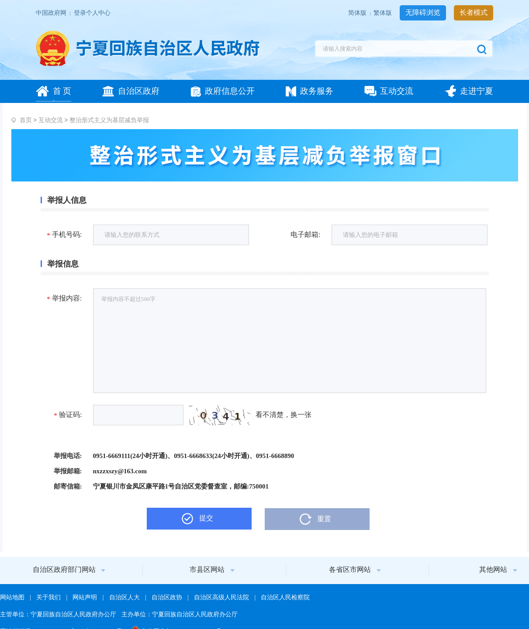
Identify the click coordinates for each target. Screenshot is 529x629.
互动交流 (50, 120)
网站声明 (86, 597)
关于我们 (49, 597)
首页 (26, 120)
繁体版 (383, 13)
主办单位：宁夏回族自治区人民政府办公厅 (179, 614)
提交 (206, 518)
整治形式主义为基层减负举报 (109, 120)
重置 (324, 519)
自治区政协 (168, 597)
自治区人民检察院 (285, 597)
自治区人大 (125, 597)
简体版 (358, 13)
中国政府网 (52, 13)
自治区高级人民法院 (222, 597)
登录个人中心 (92, 13)
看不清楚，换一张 (283, 414)
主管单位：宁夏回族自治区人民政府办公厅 (59, 614)
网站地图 (13, 597)
